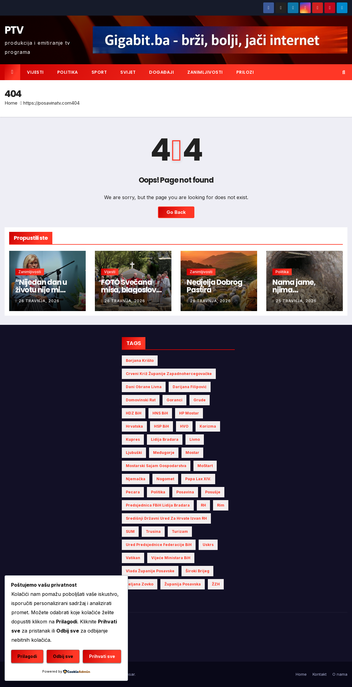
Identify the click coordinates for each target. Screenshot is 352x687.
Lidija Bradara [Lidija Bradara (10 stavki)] (164, 439)
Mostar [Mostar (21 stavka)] (192, 452)
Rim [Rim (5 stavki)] (220, 505)
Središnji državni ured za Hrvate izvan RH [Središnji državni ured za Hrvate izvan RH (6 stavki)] (166, 518)
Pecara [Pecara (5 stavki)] (133, 492)
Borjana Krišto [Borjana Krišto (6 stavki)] (140, 360)
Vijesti (35, 72)
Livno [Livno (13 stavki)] (194, 439)
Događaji (161, 72)
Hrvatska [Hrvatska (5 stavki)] (134, 426)
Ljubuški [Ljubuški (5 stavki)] (134, 452)
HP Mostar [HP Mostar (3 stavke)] (189, 413)
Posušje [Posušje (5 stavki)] (212, 492)
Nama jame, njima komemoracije (298, 290)
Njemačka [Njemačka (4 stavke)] (135, 479)
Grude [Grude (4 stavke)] (199, 400)
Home (11, 103)
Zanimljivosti (205, 72)
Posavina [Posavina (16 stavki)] (185, 492)
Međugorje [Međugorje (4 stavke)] (163, 452)
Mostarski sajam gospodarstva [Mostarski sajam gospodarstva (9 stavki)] (156, 465)
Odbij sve (63, 656)
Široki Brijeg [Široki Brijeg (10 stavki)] (197, 571)
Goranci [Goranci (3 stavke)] (174, 400)
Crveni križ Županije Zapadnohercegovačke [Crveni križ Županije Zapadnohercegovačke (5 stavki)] (169, 373)
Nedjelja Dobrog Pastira (214, 286)
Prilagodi (27, 656)
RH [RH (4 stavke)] (203, 505)
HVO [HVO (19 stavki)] (184, 426)
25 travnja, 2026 (296, 301)
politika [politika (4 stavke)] (158, 492)
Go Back (176, 212)
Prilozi (245, 72)
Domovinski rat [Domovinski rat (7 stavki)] (140, 400)
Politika (67, 72)
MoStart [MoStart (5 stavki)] (205, 465)
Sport (99, 72)
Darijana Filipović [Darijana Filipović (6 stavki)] (190, 386)
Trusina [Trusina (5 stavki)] (153, 531)
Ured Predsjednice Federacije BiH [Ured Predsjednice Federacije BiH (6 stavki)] (159, 544)
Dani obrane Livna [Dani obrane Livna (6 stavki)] (144, 386)
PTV (14, 30)
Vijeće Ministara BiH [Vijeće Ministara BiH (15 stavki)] (170, 557)
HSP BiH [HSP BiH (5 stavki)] (161, 426)
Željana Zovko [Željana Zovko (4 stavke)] (139, 584)
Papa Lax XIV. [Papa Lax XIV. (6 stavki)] (198, 479)
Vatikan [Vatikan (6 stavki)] (133, 557)
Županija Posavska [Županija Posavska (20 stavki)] (182, 584)
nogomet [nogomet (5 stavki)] (165, 479)
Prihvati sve (102, 656)
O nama (339, 674)
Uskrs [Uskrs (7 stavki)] (208, 544)
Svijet (128, 72)
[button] (344, 72)
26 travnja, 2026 (39, 301)
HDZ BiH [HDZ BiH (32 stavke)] (133, 413)
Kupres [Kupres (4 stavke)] (133, 439)
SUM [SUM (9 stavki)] (130, 531)
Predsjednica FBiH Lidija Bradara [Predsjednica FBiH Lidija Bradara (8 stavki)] (158, 505)
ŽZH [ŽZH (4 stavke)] (216, 584)
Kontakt (320, 674)
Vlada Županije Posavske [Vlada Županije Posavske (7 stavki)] (150, 571)
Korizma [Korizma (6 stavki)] (208, 426)
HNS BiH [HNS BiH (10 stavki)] (160, 413)
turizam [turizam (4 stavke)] (180, 531)
